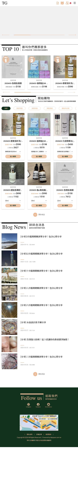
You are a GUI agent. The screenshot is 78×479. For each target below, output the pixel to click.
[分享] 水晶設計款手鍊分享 (37, 344)
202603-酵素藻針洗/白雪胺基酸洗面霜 (65, 83)
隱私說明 (29, 466)
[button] (22, 92)
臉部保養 (20, 108)
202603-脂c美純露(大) (39, 190)
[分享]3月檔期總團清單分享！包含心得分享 (45, 236)
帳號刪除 (48, 466)
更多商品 (39, 215)
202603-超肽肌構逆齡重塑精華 (13, 190)
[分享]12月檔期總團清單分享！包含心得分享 (46, 258)
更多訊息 (39, 410)
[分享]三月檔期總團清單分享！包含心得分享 (46, 388)
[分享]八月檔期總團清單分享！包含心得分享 (46, 301)
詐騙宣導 (39, 466)
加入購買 (13, 156)
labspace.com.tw (55, 469)
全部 (6, 108)
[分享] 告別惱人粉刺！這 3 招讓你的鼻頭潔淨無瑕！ (49, 366)
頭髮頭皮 (50, 108)
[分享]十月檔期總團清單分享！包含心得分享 (46, 279)
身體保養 (35, 108)
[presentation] (5, 35)
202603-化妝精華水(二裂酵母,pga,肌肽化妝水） (65, 141)
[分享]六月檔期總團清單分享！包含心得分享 (46, 323)
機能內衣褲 (65, 108)
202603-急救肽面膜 (13, 83)
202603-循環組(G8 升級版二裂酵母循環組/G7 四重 (39, 83)
